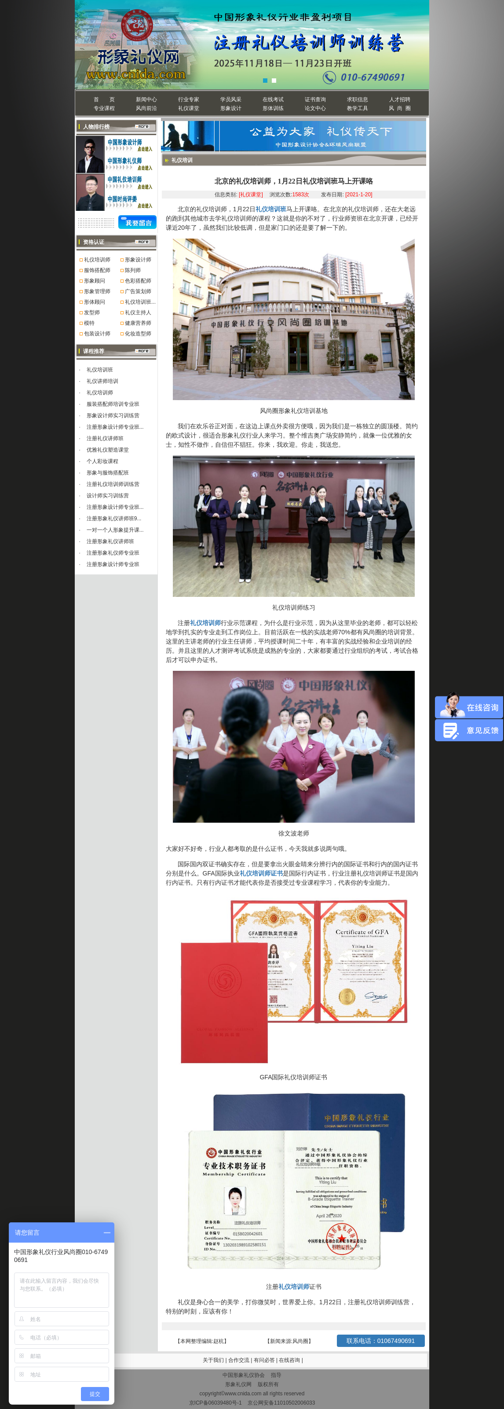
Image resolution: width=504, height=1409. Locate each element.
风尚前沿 (146, 108)
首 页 (104, 99)
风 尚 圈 (399, 108)
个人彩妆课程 (102, 461)
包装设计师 (97, 334)
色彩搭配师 (138, 281)
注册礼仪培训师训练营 (113, 484)
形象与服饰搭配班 (108, 473)
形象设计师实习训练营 (113, 415)
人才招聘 (399, 99)
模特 (89, 323)
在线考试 (273, 99)
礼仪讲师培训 (102, 381)
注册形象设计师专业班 (113, 564)
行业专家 (188, 99)
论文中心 (315, 108)
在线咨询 (290, 1360)
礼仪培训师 (97, 260)
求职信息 (357, 99)
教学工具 (357, 108)
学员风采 (230, 99)
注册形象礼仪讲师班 (110, 541)
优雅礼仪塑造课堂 (108, 450)
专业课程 (104, 108)
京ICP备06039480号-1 (215, 1403)
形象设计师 (138, 260)
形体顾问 (94, 302)
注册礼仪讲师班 (105, 438)
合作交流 (239, 1360)
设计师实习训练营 (108, 496)
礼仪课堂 (188, 108)
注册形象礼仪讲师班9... (114, 518)
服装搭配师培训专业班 (113, 404)
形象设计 (230, 108)
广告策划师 (138, 291)
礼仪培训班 (100, 370)
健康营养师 (138, 323)
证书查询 (315, 99)
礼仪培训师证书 (261, 873)
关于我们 (213, 1360)
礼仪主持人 (138, 312)
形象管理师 (97, 291)
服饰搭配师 (97, 270)
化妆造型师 (138, 334)
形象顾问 (94, 281)
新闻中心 (146, 99)
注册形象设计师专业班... (115, 427)
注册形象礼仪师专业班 (113, 553)
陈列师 (133, 270)
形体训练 (273, 108)
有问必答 (265, 1360)
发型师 (92, 312)
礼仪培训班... (140, 302)
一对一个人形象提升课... (115, 530)
